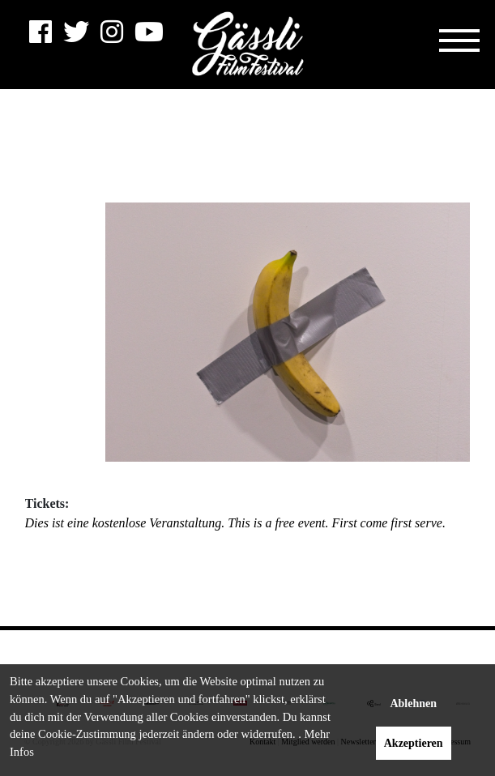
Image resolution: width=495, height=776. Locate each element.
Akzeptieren (413, 743)
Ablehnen (413, 703)
